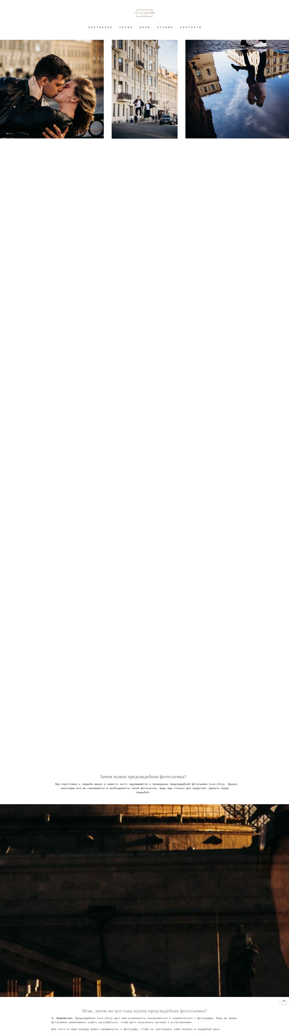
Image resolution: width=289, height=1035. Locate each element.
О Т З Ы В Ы (164, 27)
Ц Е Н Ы (144, 27)
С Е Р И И (125, 27)
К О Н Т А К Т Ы (190, 27)
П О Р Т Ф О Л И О (100, 27)
